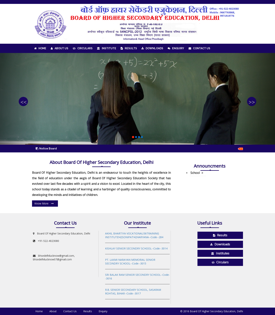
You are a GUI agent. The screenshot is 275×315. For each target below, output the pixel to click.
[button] (20, 99)
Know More (44, 203)
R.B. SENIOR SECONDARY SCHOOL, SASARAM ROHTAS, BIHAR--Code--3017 (133, 291)
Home (40, 48)
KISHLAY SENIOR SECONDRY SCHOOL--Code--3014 (136, 248)
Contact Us (199, 48)
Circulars (83, 48)
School (196, 173)
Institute (106, 48)
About (53, 311)
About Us (59, 48)
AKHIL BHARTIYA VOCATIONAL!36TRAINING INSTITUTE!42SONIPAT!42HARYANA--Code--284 (134, 235)
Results (129, 48)
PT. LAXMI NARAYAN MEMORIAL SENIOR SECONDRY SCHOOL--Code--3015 (130, 261)
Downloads (152, 48)
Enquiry (176, 48)
